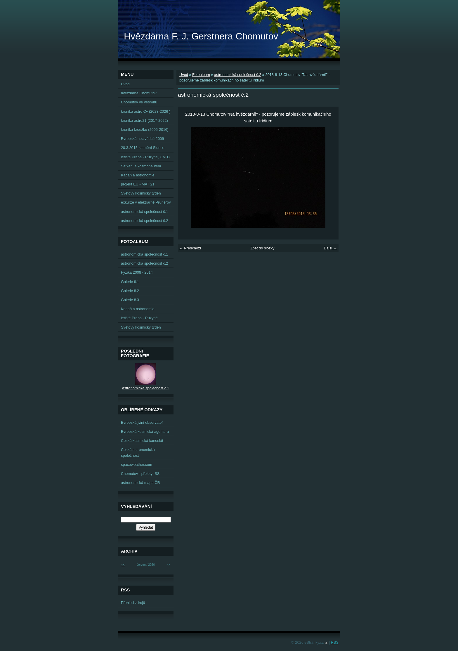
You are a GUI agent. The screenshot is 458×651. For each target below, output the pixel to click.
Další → (330, 248)
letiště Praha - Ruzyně (139, 318)
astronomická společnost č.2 (237, 74)
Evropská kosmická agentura (145, 431)
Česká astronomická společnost (138, 452)
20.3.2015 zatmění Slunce (142, 147)
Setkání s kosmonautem (141, 166)
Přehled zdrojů (133, 602)
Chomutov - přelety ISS (140, 473)
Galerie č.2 (130, 291)
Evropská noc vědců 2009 (142, 138)
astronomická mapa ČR (140, 482)
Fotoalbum (201, 74)
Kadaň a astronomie (138, 175)
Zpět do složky (262, 248)
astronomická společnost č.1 (144, 211)
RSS (335, 642)
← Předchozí (190, 248)
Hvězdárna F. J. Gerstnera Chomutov (201, 36)
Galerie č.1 (130, 282)
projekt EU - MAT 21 (138, 184)
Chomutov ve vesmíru (139, 102)
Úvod (183, 74)
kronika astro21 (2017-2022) (144, 120)
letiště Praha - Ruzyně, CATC (145, 157)
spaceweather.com (136, 464)
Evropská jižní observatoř (142, 422)
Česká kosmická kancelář (142, 440)
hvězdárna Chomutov (139, 93)
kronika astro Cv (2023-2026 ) (145, 111)
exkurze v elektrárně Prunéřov (146, 202)
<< (123, 564)
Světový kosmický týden (141, 193)
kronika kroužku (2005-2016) (145, 129)
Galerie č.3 (130, 300)
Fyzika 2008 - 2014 (137, 272)
